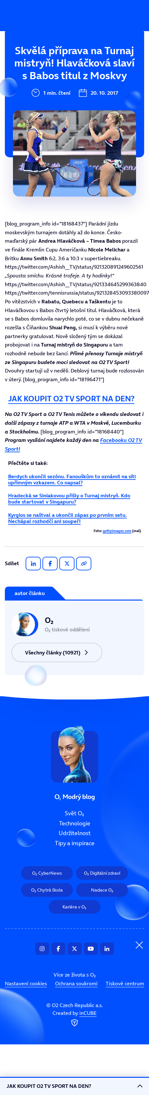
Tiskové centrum (125, 983)
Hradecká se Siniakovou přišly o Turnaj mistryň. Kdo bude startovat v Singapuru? (69, 498)
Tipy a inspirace (44, 125)
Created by (74, 1019)
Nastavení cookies (26, 983)
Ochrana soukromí (76, 983)
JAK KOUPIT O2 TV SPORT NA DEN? (71, 398)
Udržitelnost (39, 104)
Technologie (38, 82)
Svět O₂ (32, 60)
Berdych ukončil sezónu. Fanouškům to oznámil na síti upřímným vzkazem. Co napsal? (72, 479)
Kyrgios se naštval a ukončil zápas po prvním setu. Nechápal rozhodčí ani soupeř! (67, 518)
